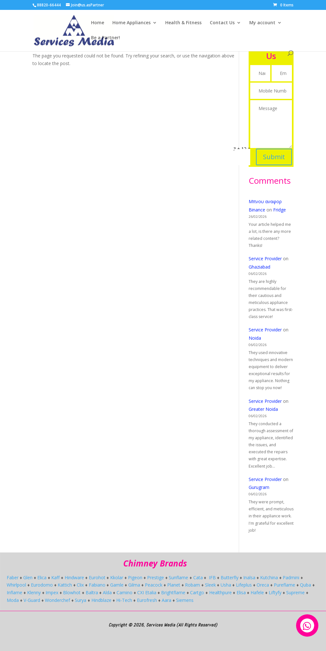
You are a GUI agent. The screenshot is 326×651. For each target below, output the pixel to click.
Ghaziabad (259, 267)
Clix (80, 585)
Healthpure (220, 592)
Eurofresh (147, 600)
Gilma (134, 585)
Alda (107, 592)
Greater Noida (263, 409)
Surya (80, 600)
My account (262, 23)
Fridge (279, 210)
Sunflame (178, 577)
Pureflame (284, 585)
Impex (52, 592)
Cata (198, 577)
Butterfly (229, 577)
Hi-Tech (124, 600)
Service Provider (265, 258)
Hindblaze (101, 600)
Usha (226, 585)
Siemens (185, 600)
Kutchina (269, 577)
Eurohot (97, 577)
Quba (305, 585)
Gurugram (259, 487)
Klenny (34, 592)
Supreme (295, 592)
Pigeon (135, 577)
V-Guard (32, 600)
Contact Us (222, 23)
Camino (124, 592)
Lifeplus (244, 585)
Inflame (14, 592)
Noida (255, 338)
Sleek (210, 585)
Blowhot (72, 592)
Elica (41, 577)
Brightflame (173, 592)
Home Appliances (131, 23)
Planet (173, 585)
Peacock (153, 585)
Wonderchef (57, 600)
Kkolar (116, 577)
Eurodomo (42, 585)
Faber (12, 577)
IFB (212, 577)
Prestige (155, 577)
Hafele (257, 592)
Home (97, 23)
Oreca (263, 585)
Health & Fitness (183, 23)
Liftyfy (275, 592)
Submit (273, 151)
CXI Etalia (146, 592)
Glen (27, 577)
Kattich (65, 585)
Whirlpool (16, 585)
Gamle (117, 585)
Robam (192, 585)
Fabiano (97, 585)
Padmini (291, 577)
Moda (13, 600)
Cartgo (197, 592)
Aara (166, 600)
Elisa (241, 592)
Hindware (74, 577)
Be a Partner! (105, 38)
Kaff (55, 577)
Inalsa (249, 577)
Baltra (92, 592)
